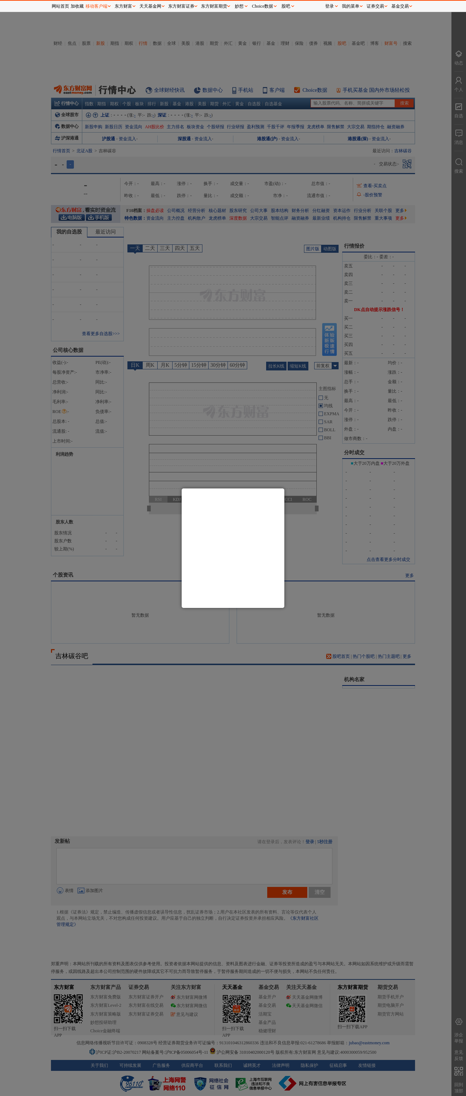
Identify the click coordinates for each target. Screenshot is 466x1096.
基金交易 (400, 6)
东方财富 (123, 6)
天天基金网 (150, 6)
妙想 (239, 6)
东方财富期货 (214, 6)
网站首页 (60, 6)
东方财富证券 (181, 6)
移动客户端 (96, 6)
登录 (329, 6)
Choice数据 (262, 6)
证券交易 (375, 6)
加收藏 (77, 6)
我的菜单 (350, 6)
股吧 (285, 6)
